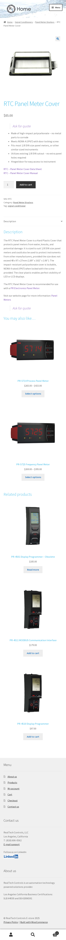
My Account (11, 934)
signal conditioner (17, 205)
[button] (57, 38)
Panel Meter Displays (44, 22)
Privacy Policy (11, 922)
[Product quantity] (9, 184)
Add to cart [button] (33, 653)
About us (12, 776)
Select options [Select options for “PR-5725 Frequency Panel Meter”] (33, 477)
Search (33, 934)
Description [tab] (10, 221)
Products (12, 782)
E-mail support (12, 844)
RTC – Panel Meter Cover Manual (21, 173)
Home (10, 22)
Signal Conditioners (24, 22)
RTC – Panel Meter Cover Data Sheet (23, 169)
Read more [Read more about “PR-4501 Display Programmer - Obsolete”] (33, 569)
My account (14, 788)
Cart (10, 794)
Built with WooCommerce (34, 922)
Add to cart (26, 184)
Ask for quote (22, 126)
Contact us (13, 806)
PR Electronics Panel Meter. (25, 288)
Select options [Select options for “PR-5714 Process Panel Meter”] (33, 393)
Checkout (13, 800)
